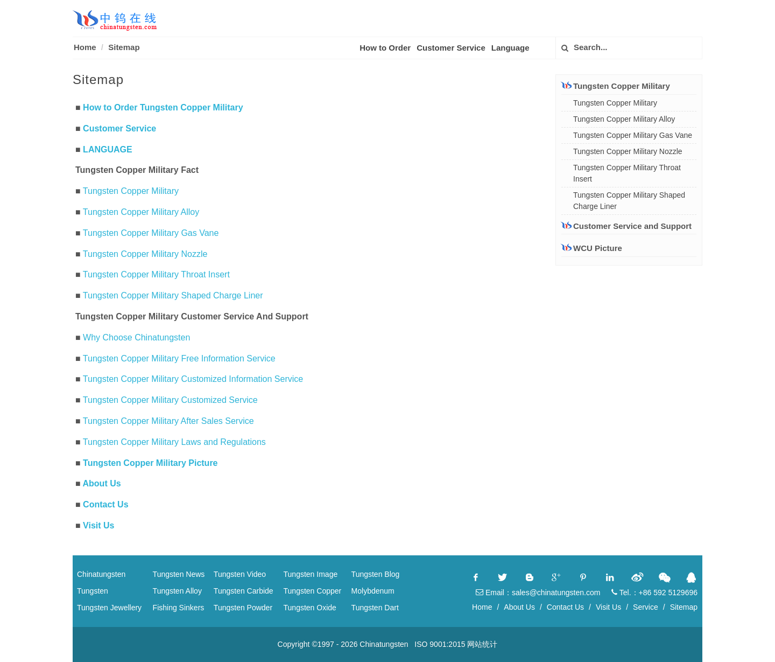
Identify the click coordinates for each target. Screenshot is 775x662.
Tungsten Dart (375, 607)
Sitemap (123, 47)
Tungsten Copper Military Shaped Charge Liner (173, 295)
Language (510, 47)
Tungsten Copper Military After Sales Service (168, 421)
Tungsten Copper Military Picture (150, 463)
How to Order (385, 47)
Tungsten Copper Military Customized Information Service (193, 379)
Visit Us (98, 525)
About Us (102, 483)
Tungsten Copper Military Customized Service (170, 400)
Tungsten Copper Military (131, 191)
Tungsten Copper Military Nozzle (145, 254)
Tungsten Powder (243, 607)
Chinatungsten (101, 574)
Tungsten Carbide (243, 591)
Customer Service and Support (626, 226)
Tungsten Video (240, 574)
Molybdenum (372, 591)
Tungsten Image (311, 574)
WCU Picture (597, 248)
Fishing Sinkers (179, 607)
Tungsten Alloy (177, 591)
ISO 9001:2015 (439, 644)
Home (85, 47)
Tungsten (92, 591)
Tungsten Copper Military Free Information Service (179, 358)
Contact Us (105, 504)
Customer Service (451, 47)
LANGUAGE (107, 149)
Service (645, 607)
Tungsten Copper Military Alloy (141, 212)
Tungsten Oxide (310, 607)
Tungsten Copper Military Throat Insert (156, 274)
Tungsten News (179, 574)
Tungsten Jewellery (109, 607)
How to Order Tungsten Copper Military (163, 107)
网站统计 (482, 644)
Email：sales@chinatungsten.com (538, 592)
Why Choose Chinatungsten (136, 337)
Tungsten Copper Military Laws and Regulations (174, 442)
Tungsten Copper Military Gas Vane (151, 233)
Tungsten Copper (313, 591)
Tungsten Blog (375, 574)
